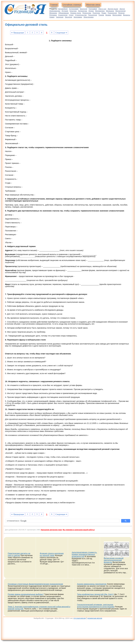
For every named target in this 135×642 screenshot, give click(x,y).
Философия (117, 15)
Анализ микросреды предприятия (92, 584)
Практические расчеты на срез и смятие (19, 554)
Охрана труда (75, 13)
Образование (63, 13)
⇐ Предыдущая (17, 33)
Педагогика (86, 13)
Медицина (110, 11)
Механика (53, 13)
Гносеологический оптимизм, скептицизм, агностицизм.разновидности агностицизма (95, 606)
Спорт (71, 15)
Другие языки (113, 9)
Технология (92, 15)
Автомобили (63, 9)
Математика (100, 11)
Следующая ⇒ (61, 33)
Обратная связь (93, 5)
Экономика (77, 17)
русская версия (80, 618)
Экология (68, 17)
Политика (96, 13)
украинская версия (94, 618)
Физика (108, 15)
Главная (54, 5)
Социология (62, 15)
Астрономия (73, 9)
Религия (121, 13)
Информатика (54, 11)
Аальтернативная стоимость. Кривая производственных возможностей (84, 554)
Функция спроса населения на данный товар (52, 554)
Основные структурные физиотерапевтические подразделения (35, 584)
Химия (51, 17)
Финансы (126, 15)
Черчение (59, 17)
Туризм (101, 15)
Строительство (81, 15)
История (65, 11)
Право (103, 13)
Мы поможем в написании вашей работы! (79, 530)
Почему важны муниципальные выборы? (26, 594)
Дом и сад (102, 9)
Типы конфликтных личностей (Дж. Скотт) (95, 594)
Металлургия (120, 11)
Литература (82, 11)
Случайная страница (72, 5)
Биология (83, 9)
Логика (91, 11)
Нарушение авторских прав (51, 530)
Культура (73, 11)
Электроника (88, 17)
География (93, 9)
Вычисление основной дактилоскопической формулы (113, 560)
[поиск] (62, 521)
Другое (122, 9)
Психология (112, 13)
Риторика (53, 15)
